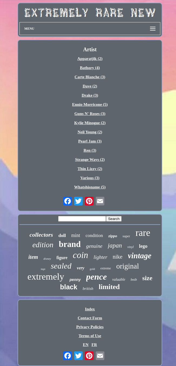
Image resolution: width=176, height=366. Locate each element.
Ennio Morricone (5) (90, 104)
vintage (139, 255)
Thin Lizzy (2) (90, 169)
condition (94, 235)
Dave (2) (90, 86)
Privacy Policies (90, 327)
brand (70, 244)
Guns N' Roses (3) (89, 113)
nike (117, 256)
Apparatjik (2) (89, 58)
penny (75, 279)
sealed (61, 265)
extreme (105, 268)
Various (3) (89, 178)
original (127, 266)
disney (47, 258)
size (147, 278)
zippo (112, 236)
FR (94, 345)
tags (43, 268)
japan (115, 245)
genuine (94, 246)
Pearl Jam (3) (90, 141)
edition (43, 244)
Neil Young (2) (90, 132)
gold (92, 268)
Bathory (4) (90, 68)
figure (62, 257)
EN (85, 345)
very (80, 268)
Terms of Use (90, 336)
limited (109, 287)
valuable (118, 279)
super (126, 236)
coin (80, 255)
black (68, 287)
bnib (134, 279)
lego (143, 246)
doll (62, 235)
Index (90, 309)
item (33, 257)
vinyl (130, 247)
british (88, 288)
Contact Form (90, 318)
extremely (45, 277)
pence (96, 277)
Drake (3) (90, 95)
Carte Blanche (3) (90, 77)
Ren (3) (90, 150)
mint (75, 235)
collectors (41, 234)
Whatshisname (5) (89, 187)
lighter (100, 257)
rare (142, 233)
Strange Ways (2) (90, 159)
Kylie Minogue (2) (90, 123)
